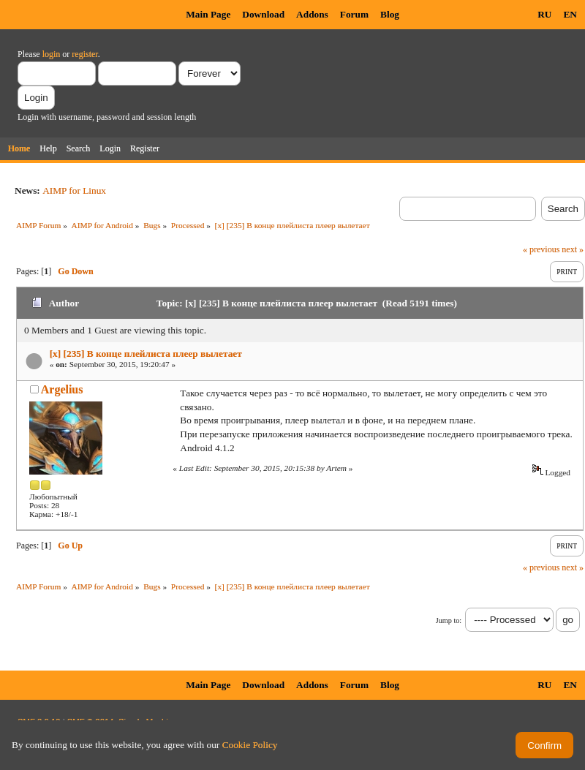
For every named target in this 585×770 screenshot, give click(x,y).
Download (263, 14)
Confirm (544, 745)
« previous (541, 249)
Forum (354, 14)
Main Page (208, 14)
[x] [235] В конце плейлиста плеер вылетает (146, 353)
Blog (389, 14)
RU (544, 14)
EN (570, 14)
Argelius (62, 389)
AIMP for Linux (74, 190)
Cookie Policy (250, 744)
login (51, 54)
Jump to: (448, 620)
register (84, 54)
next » (573, 249)
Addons (312, 14)
